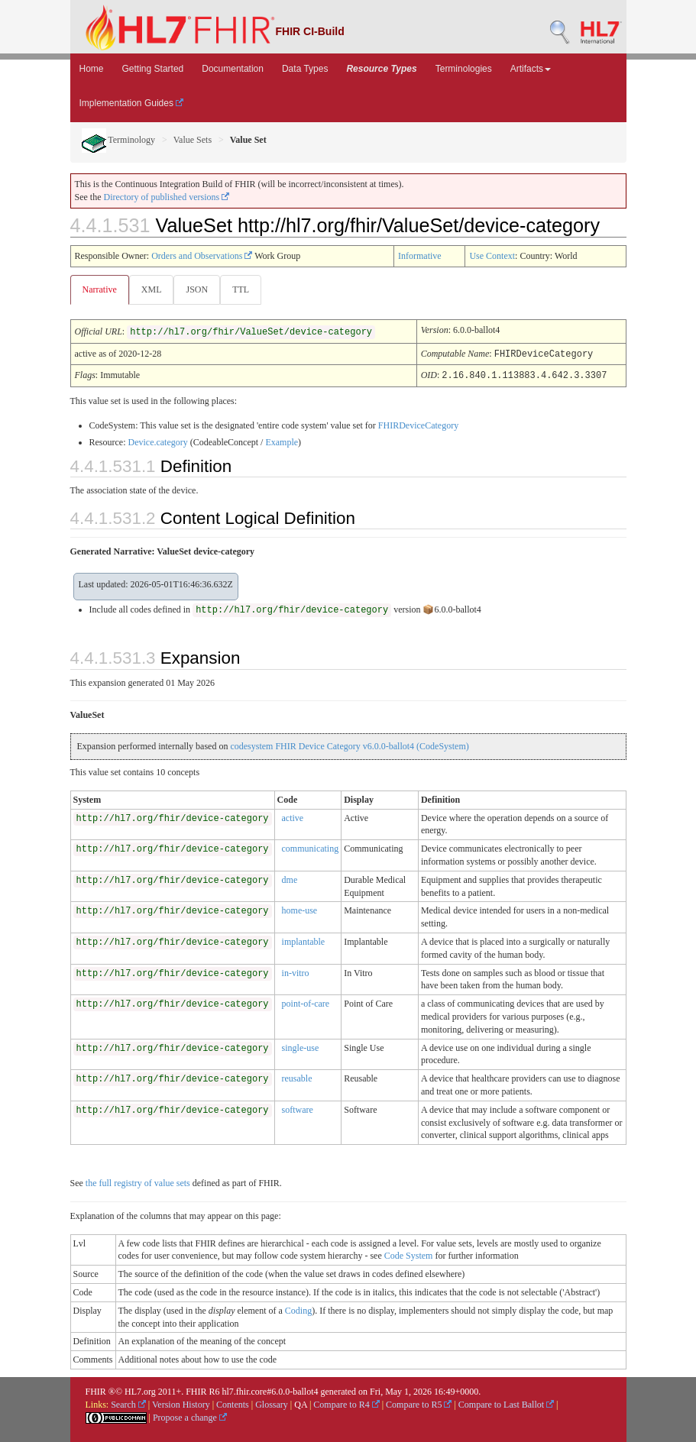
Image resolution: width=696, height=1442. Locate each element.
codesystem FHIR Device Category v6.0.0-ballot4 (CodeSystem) (349, 744)
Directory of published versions (167, 197)
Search (128, 1403)
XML (151, 289)
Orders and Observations (201, 256)
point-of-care (306, 1002)
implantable (303, 940)
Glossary (271, 1403)
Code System (408, 1254)
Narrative (100, 289)
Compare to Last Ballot (506, 1403)
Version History (181, 1403)
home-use (300, 909)
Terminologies (463, 68)
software (297, 1108)
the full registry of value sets (138, 1181)
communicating (310, 847)
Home (91, 68)
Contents (232, 1403)
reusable (297, 1077)
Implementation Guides (131, 103)
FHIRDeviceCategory (418, 424)
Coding (298, 1309)
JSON (197, 289)
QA (300, 1403)
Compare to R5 (419, 1403)
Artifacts (530, 68)
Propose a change (190, 1416)
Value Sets (192, 139)
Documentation (233, 68)
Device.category (157, 440)
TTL (240, 289)
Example (281, 440)
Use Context (492, 256)
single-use (300, 1046)
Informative (420, 256)
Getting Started (153, 68)
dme (290, 878)
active (293, 816)
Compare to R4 (346, 1403)
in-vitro (295, 971)
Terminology (119, 139)
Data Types (305, 68)
